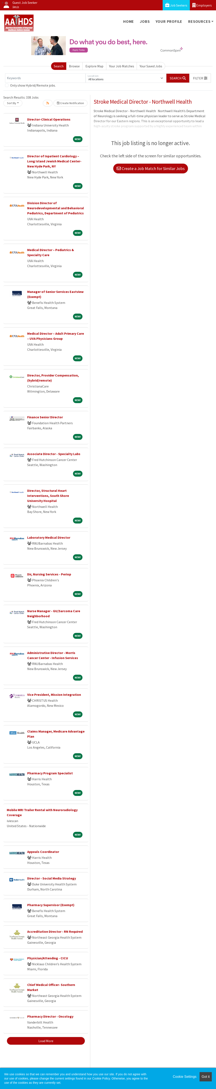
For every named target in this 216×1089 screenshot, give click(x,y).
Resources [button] (199, 21)
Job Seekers (176, 5)
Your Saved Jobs (151, 66)
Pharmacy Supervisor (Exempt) (50, 905)
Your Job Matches (121, 66)
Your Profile (169, 21)
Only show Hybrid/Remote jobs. (33, 85)
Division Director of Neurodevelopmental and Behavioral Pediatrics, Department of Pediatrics (55, 208)
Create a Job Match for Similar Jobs (151, 168)
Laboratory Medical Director (48, 537)
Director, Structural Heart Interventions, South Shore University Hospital (48, 495)
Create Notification (70, 103)
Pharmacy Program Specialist (50, 773)
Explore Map (94, 66)
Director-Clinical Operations (48, 119)
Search (58, 66)
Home (128, 21)
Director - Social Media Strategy (51, 878)
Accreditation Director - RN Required (55, 931)
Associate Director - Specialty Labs (53, 454)
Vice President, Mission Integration (54, 694)
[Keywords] (45, 78)
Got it (206, 1076)
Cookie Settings (184, 1076)
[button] (200, 78)
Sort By (11, 103)
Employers (202, 5)
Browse (74, 66)
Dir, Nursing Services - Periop (49, 574)
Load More (45, 1041)
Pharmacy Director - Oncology (50, 1016)
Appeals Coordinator (43, 852)
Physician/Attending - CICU (47, 958)
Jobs (145, 21)
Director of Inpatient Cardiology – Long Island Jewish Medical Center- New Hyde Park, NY (54, 161)
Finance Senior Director (45, 417)
